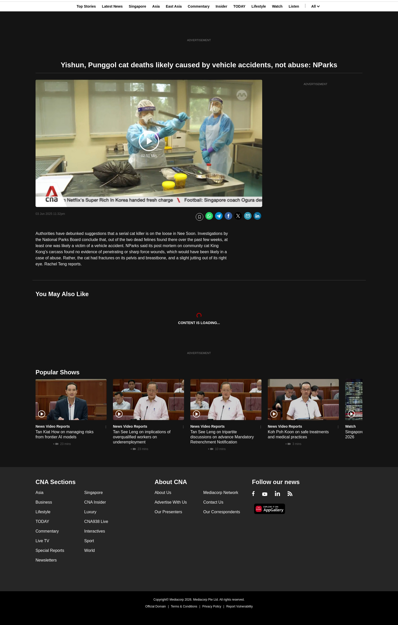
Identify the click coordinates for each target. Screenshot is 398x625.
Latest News (112, 29)
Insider (221, 29)
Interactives (94, 531)
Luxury (90, 512)
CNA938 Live (96, 521)
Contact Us (213, 502)
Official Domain (155, 606)
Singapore (137, 29)
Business (44, 502)
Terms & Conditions (184, 606)
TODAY (239, 29)
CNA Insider (95, 502)
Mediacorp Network (220, 492)
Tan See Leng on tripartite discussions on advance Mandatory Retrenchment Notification (222, 437)
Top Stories (86, 29)
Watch (277, 29)
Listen (294, 29)
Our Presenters (168, 512)
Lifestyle (259, 29)
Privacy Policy (211, 606)
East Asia (174, 29)
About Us (163, 492)
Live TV (42, 541)
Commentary (199, 29)
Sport (89, 541)
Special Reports (50, 550)
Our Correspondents (221, 512)
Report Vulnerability (239, 606)
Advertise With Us (171, 502)
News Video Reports (53, 426)
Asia (156, 29)
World (89, 550)
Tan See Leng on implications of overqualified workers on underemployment (142, 437)
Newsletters (46, 560)
